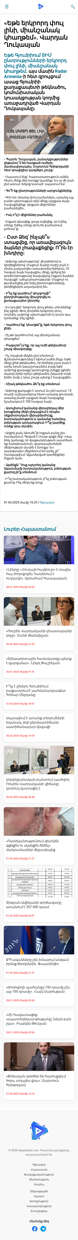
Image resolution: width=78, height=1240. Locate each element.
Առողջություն (39, 1201)
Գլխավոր (39, 1164)
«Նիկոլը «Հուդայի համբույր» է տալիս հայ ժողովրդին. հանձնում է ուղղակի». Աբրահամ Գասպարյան (38, 574)
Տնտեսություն (39, 1179)
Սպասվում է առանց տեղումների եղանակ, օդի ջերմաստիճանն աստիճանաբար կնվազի (35, 722)
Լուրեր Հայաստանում (30, 529)
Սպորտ (39, 1196)
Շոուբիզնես (39, 1211)
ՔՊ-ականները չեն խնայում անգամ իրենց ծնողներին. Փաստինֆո (37, 962)
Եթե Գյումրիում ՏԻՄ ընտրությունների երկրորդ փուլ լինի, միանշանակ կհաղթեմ (35, 63)
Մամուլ (39, 1184)
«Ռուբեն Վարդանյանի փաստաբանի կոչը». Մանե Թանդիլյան (39, 633)
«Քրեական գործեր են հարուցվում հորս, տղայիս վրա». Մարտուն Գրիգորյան (36, 1080)
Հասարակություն (39, 1206)
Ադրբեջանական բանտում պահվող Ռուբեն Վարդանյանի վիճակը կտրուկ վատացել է (37, 784)
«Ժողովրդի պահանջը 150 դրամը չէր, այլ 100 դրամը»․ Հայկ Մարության (38, 989)
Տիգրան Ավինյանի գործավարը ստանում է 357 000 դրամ (33, 905)
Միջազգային (39, 1191)
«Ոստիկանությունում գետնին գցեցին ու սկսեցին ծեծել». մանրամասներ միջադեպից (32, 845)
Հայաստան (39, 1169)
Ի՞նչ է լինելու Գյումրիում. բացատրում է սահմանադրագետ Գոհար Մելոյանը (36, 690)
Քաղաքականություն (39, 1174)
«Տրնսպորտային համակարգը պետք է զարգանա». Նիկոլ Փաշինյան (39, 661)
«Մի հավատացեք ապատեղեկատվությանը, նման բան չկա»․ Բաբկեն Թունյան (38, 1019)
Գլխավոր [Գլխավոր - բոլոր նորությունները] (46, 502)
